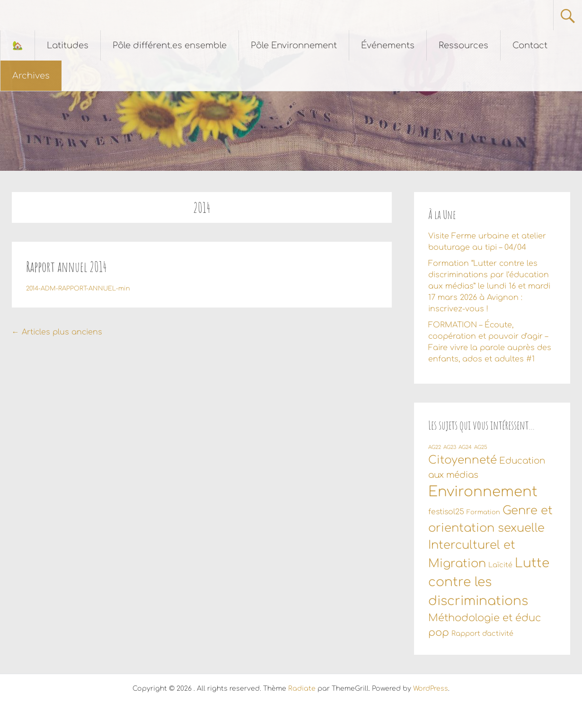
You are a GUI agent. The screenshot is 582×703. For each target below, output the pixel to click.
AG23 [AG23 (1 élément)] (449, 447)
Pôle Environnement (294, 45)
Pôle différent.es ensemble (170, 45)
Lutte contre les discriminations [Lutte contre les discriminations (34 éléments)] (488, 582)
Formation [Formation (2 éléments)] (483, 512)
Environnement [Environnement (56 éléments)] (483, 492)
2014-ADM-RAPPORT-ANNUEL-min (78, 288)
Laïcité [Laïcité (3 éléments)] (500, 565)
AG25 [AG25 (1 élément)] (480, 447)
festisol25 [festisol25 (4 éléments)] (446, 512)
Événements (387, 45)
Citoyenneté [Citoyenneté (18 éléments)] (462, 460)
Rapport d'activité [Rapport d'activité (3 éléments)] (482, 633)
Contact (529, 45)
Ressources (463, 45)
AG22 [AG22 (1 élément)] (434, 447)
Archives (31, 75)
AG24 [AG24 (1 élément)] (465, 447)
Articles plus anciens (57, 332)
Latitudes (67, 45)
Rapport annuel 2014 (66, 266)
